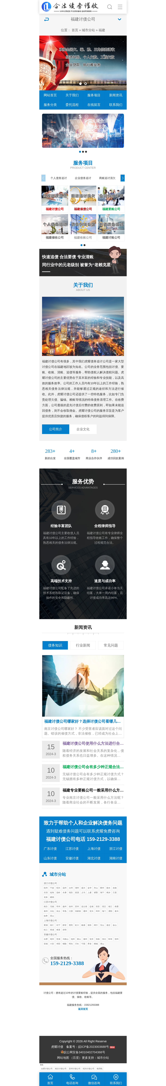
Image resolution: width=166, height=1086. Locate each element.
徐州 (71, 906)
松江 (46, 930)
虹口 (77, 925)
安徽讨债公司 (50, 934)
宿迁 (104, 906)
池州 (73, 939)
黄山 (79, 939)
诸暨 (96, 892)
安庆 (91, 939)
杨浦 (83, 925)
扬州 (64, 906)
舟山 (96, 888)
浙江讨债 (115, 848)
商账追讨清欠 (107, 178)
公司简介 (55, 429)
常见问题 (111, 645)
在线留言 (93, 105)
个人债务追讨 (59, 178)
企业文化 (83, 429)
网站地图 (63, 1057)
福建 (102, 30)
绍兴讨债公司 (88, 1069)
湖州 (77, 888)
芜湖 (58, 939)
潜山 (102, 944)
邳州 (98, 911)
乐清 (46, 892)
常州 (58, 906)
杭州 (46, 888)
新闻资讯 (115, 95)
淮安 (98, 906)
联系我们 (115, 105)
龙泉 (46, 897)
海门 (104, 911)
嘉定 (108, 925)
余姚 (115, 888)
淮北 (104, 939)
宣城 (46, 944)
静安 (64, 925)
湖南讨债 (115, 858)
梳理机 (100, 1069)
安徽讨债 (72, 858)
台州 (71, 888)
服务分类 (50, 105)
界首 (89, 944)
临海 (52, 892)
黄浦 (46, 925)
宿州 (116, 939)
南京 (46, 906)
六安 (52, 944)
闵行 (96, 925)
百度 (76, 1057)
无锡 (52, 906)
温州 (64, 888)
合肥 (46, 939)
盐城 (91, 906)
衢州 (102, 888)
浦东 (89, 925)
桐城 (96, 944)
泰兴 (116, 911)
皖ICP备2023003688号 (93, 1046)
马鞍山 (65, 939)
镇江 (110, 906)
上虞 (89, 892)
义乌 (83, 892)
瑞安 (71, 892)
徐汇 (52, 925)
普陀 (71, 925)
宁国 (83, 944)
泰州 (46, 911)
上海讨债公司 (50, 920)
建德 (52, 897)
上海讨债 (93, 848)
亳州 (52, 939)
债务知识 (55, 645)
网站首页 (50, 95)
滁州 (85, 939)
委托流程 (72, 105)
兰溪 (115, 892)
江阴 (71, 911)
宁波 (52, 888)
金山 (115, 925)
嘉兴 (83, 888)
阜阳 (58, 944)
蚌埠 (110, 939)
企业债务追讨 (83, 178)
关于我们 (72, 95)
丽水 (108, 888)
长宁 (58, 925)
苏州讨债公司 (74, 1069)
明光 (71, 944)
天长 (77, 944)
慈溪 (77, 892)
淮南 (98, 939)
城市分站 (88, 30)
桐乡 (108, 892)
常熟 (64, 911)
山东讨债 (50, 858)
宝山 (102, 925)
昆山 (52, 916)
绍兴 (58, 888)
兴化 (52, 911)
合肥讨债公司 (47, 1069)
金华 (89, 888)
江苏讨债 (72, 848)
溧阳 (110, 911)
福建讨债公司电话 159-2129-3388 (83, 839)
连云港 (84, 906)
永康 (64, 892)
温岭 (58, 892)
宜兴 (91, 911)
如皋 (46, 916)
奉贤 (58, 930)
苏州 (77, 906)
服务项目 (93, 95)
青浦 (52, 930)
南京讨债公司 (60, 1069)
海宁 (102, 892)
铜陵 (64, 944)
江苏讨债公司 (50, 902)
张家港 (78, 911)
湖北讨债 (93, 858)
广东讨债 (50, 848)
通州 (85, 911)
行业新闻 (83, 645)
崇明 (64, 930)
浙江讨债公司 (50, 883)
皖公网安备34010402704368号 (84, 1052)
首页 (75, 30)
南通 (116, 906)
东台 (58, 911)
